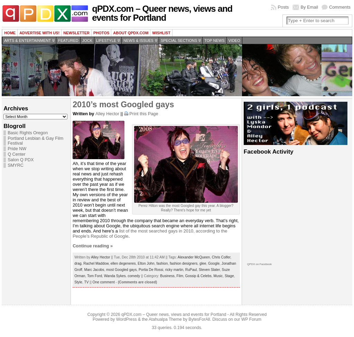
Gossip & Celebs (198, 276)
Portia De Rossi (151, 270)
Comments (340, 7)
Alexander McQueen (194, 257)
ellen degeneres (123, 263)
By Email (309, 7)
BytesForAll (199, 319)
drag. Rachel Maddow (91, 263)
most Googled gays (121, 270)
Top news (214, 40)
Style (78, 282)
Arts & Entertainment (27, 40)
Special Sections (179, 40)
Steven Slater (209, 270)
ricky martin (174, 270)
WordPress (126, 319)
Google (214, 263)
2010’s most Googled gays (123, 104)
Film (180, 276)
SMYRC (16, 165)
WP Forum (251, 319)
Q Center (16, 154)
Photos (101, 33)
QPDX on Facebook (259, 264)
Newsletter (76, 33)
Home (10, 33)
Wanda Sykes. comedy (122, 276)
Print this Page (143, 113)
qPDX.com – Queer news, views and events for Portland (162, 13)
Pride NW (17, 148)
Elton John (146, 263)
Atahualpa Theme (165, 319)
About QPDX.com (130, 33)
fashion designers (183, 263)
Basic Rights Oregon (28, 132)
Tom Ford (94, 276)
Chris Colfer (221, 257)
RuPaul (191, 270)
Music (218, 276)
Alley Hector (107, 113)
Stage (229, 276)
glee (202, 263)
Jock (87, 40)
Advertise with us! (39, 33)
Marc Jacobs (94, 270)
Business (167, 276)
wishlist (161, 33)
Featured (68, 40)
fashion (162, 263)
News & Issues (138, 40)
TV (86, 282)
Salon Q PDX (21, 159)
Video (234, 40)
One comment (104, 282)
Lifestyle (106, 40)
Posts (283, 7)
